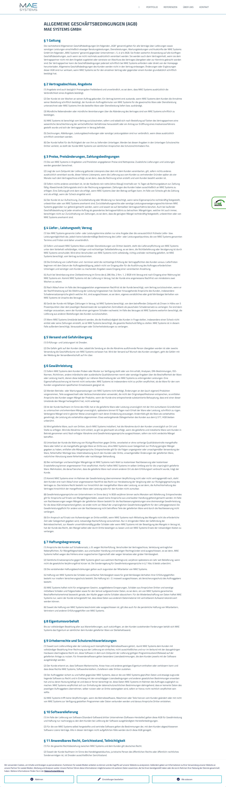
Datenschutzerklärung (54, 770)
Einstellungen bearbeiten (113, 779)
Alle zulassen (186, 779)
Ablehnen (39, 779)
